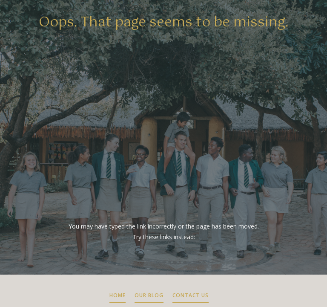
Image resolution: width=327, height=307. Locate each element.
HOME (117, 295)
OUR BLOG (149, 295)
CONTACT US (190, 295)
